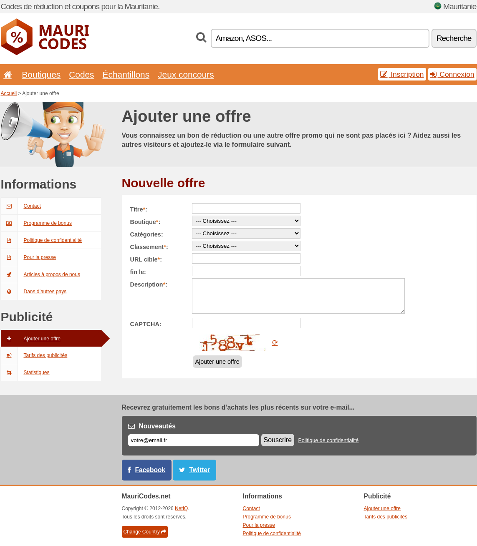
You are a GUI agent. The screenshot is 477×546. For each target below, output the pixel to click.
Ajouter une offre (31, 338)
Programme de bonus (36, 223)
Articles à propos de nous (40, 274)
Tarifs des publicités (34, 355)
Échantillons (126, 74)
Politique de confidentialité (41, 240)
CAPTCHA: (146, 324)
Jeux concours (186, 74)
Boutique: (145, 222)
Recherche (454, 38)
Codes (81, 74)
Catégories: (146, 234)
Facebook (150, 469)
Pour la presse (28, 257)
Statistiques (25, 372)
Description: (149, 284)
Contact (21, 206)
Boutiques (41, 74)
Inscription (402, 74)
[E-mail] (193, 440)
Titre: (138, 209)
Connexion (452, 74)
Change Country (145, 532)
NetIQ (181, 508)
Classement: (149, 247)
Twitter (199, 469)
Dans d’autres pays (34, 291)
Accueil (9, 93)
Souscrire (278, 439)
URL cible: (146, 259)
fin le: (138, 272)
